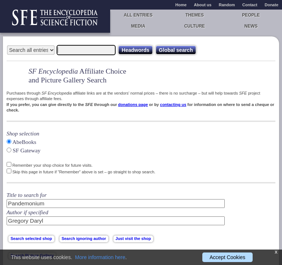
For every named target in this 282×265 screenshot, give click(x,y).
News (251, 26)
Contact (249, 5)
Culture (194, 26)
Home (181, 5)
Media (138, 26)
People (251, 15)
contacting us (173, 104)
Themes (194, 15)
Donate (271, 5)
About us (203, 5)
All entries (138, 15)
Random (227, 5)
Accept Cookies (227, 257)
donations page (133, 104)
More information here (100, 257)
